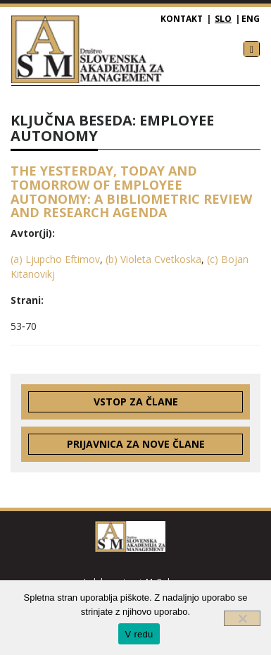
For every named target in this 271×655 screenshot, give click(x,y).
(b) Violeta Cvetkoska (153, 259)
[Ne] (242, 618)
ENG (250, 19)
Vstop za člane (136, 401)
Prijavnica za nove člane (136, 444)
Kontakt (181, 19)
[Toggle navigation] (252, 49)
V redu (139, 634)
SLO (223, 19)
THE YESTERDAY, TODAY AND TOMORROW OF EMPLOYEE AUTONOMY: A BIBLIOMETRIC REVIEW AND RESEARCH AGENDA (131, 191)
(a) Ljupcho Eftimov (55, 259)
